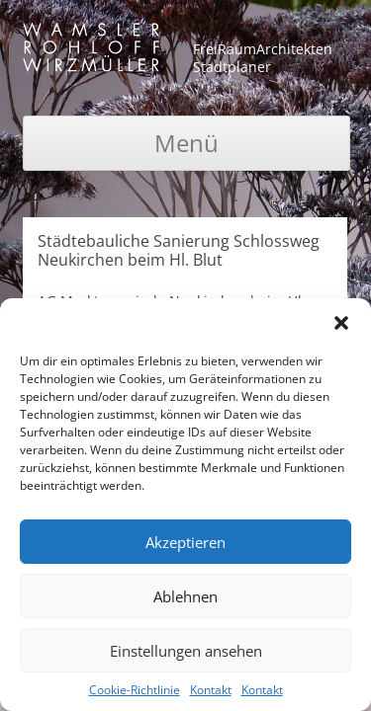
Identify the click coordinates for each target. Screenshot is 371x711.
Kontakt (211, 689)
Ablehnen (185, 596)
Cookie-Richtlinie (134, 689)
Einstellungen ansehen (186, 651)
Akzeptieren (185, 542)
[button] (341, 323)
